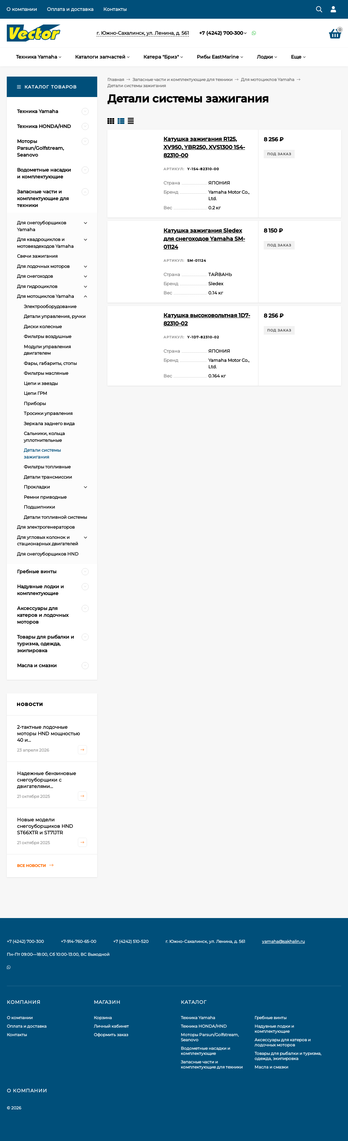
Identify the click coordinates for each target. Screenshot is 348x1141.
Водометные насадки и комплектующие (205, 1051)
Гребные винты (270, 1017)
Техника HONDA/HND (204, 1026)
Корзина (103, 1017)
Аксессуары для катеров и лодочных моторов (283, 1042)
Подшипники (39, 507)
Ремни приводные (45, 497)
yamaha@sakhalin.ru (283, 941)
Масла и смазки (271, 1067)
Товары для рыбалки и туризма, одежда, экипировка (288, 1056)
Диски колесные (43, 326)
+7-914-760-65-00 (78, 941)
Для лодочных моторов (43, 266)
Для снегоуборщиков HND (48, 554)
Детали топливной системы (55, 517)
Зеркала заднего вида (49, 423)
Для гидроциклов (37, 286)
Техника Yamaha (198, 1017)
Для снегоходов (35, 276)
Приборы (35, 403)
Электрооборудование (50, 306)
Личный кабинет (111, 1026)
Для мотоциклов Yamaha (267, 79)
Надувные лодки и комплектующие (274, 1029)
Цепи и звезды (41, 383)
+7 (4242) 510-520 (131, 941)
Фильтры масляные (46, 373)
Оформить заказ (111, 1034)
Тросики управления (48, 413)
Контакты (115, 9)
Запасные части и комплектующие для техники (182, 79)
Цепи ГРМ (35, 393)
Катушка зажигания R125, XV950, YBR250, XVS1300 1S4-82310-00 (204, 147)
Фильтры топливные (47, 466)
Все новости (35, 865)
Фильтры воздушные (47, 336)
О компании (21, 9)
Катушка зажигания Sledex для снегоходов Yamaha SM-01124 (204, 238)
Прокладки (37, 486)
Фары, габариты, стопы (50, 363)
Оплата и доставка (70, 9)
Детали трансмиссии (48, 477)
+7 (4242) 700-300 (221, 33)
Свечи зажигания (37, 256)
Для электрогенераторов (46, 527)
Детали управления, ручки (55, 316)
